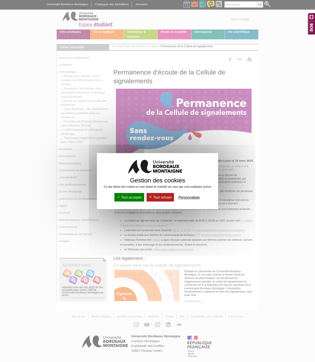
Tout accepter (129, 197)
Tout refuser (160, 197)
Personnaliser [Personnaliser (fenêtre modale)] (189, 197)
